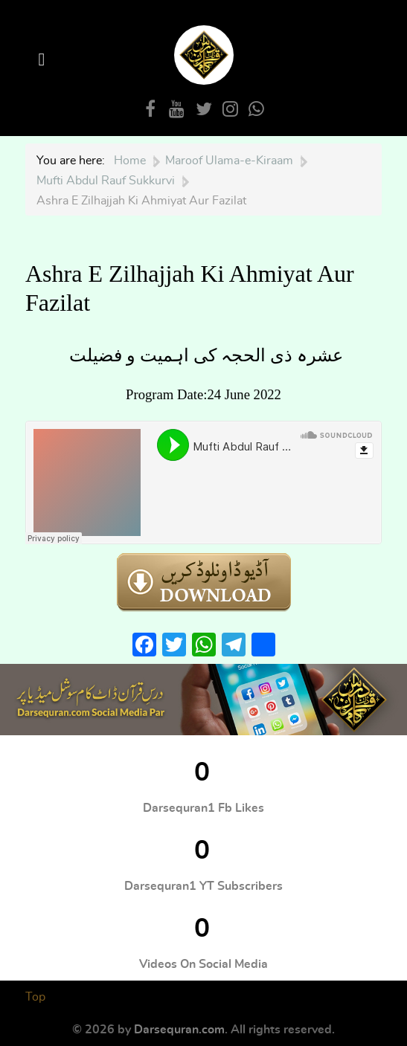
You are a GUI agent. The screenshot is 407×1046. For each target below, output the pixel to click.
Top (35, 997)
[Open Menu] (43, 60)
